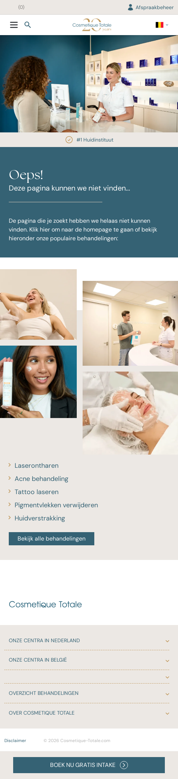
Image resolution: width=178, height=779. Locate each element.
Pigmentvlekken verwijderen (56, 505)
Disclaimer (15, 741)
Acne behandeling (41, 478)
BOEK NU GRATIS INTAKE (89, 765)
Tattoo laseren (36, 492)
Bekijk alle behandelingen (52, 538)
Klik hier (39, 229)
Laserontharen (36, 465)
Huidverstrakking (40, 518)
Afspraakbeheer (150, 7)
